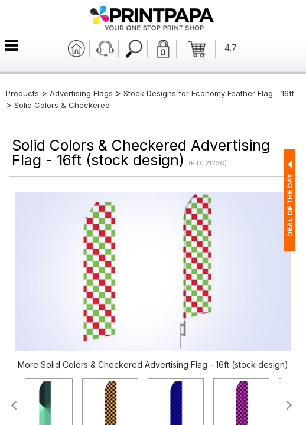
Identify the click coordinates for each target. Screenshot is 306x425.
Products (22, 93)
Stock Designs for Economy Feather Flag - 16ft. (209, 93)
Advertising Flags (81, 93)
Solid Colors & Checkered (62, 105)
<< (13, 405)
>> (289, 405)
